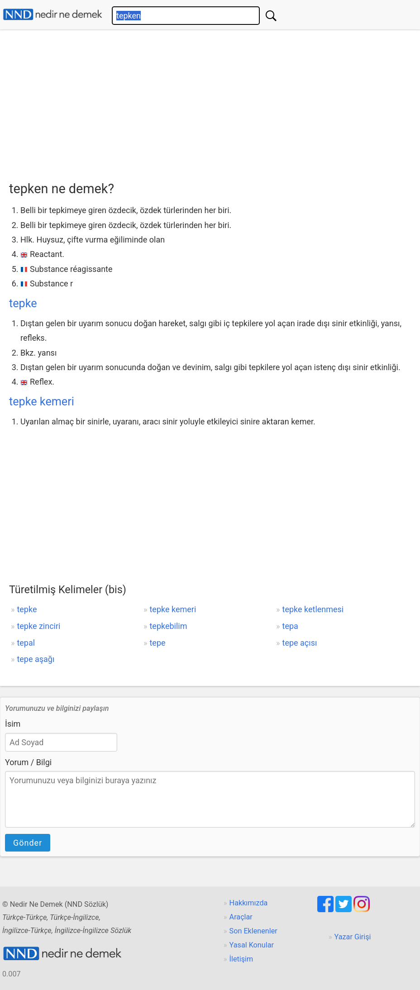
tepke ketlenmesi (313, 609)
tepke (23, 303)
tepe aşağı (35, 659)
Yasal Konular (251, 945)
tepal (26, 642)
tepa (290, 626)
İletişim (241, 959)
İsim (12, 723)
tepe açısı (299, 642)
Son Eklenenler (253, 931)
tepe (157, 642)
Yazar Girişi (352, 937)
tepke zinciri (38, 626)
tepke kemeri (41, 401)
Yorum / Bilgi (28, 762)
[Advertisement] (214, 102)
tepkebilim (168, 626)
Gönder (27, 842)
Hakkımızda (248, 903)
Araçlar (241, 917)
